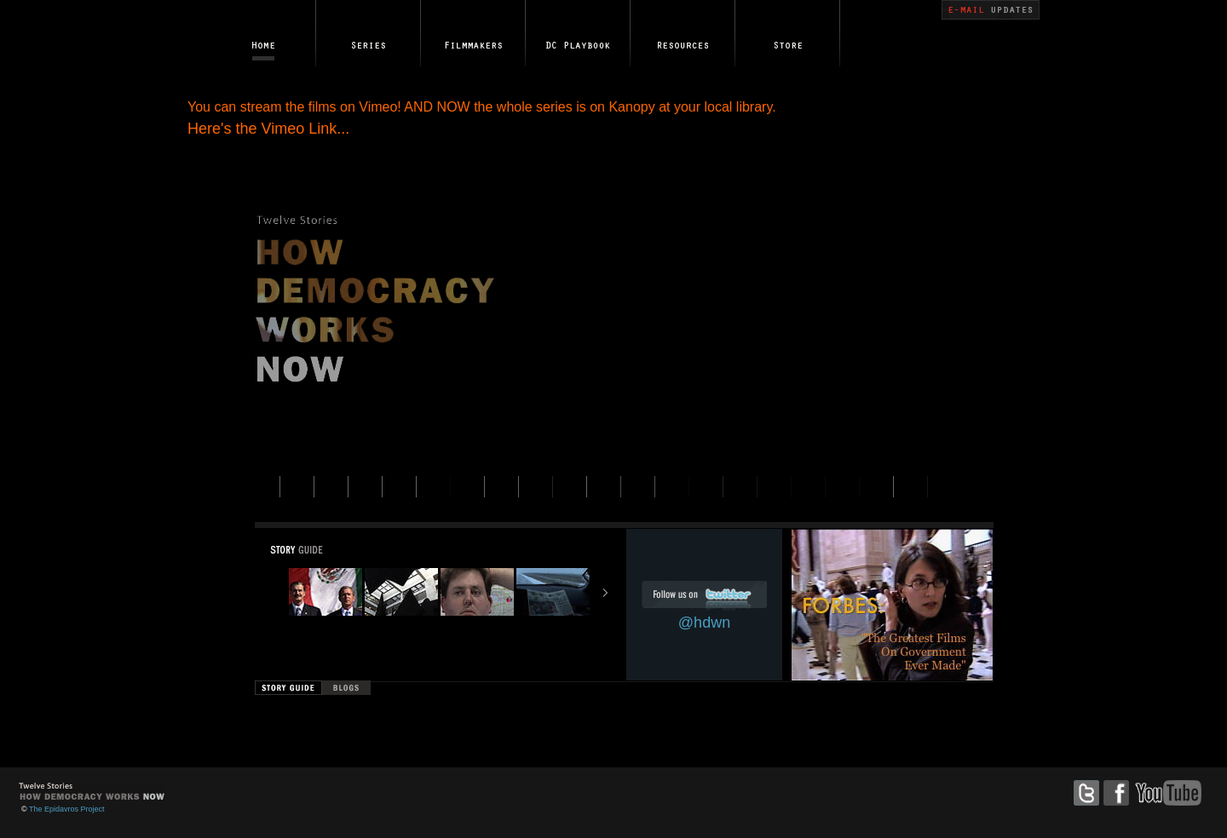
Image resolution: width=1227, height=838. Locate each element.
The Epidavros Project (67, 809)
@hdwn (704, 622)
